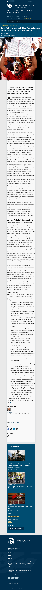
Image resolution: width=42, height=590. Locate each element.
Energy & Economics (24, 16)
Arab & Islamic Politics (13, 516)
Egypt (10, 522)
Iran (8, 18)
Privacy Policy (16, 588)
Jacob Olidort (5, 33)
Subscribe (10, 558)
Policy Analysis (4, 25)
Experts (16, 10)
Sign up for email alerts (16, 528)
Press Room (10, 556)
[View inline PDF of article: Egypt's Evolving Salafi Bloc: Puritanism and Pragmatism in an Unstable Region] (21, 422)
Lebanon (12, 18)
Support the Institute (18, 574)
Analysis (9, 10)
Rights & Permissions (24, 588)
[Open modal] (14, 21)
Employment (9, 588)
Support (29, 10)
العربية (14, 35)
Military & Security (15, 16)
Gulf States (17, 18)
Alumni (25, 574)
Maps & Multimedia (13, 12)
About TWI (10, 574)
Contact (9, 555)
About (23, 10)
